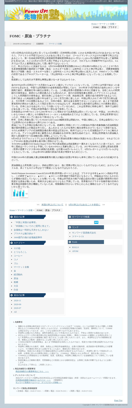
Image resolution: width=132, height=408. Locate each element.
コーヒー (18, 256)
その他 (17, 248)
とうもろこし (20, 252)
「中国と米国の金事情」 (26, 222)
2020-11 (17, 300)
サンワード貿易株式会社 (84, 232)
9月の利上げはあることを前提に (84, 204)
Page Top (118, 400)
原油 (16, 278)
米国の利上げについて (52, 204)
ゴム (16, 263)
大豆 (16, 286)
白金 (16, 289)
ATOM (75, 251)
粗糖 (16, 282)
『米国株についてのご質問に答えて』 (32, 226)
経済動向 (18, 274)
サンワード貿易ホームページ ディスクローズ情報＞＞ (39, 382)
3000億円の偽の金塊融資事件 (28, 237)
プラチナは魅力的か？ (25, 233)
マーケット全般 (106, 24)
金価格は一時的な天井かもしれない (31, 230)
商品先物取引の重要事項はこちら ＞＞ (32, 371)
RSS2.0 (75, 247)
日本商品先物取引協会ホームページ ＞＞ (33, 380)
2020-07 (17, 308)
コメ (16, 259)
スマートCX (78, 236)
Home (94, 24)
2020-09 (17, 304)
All (15, 312)
